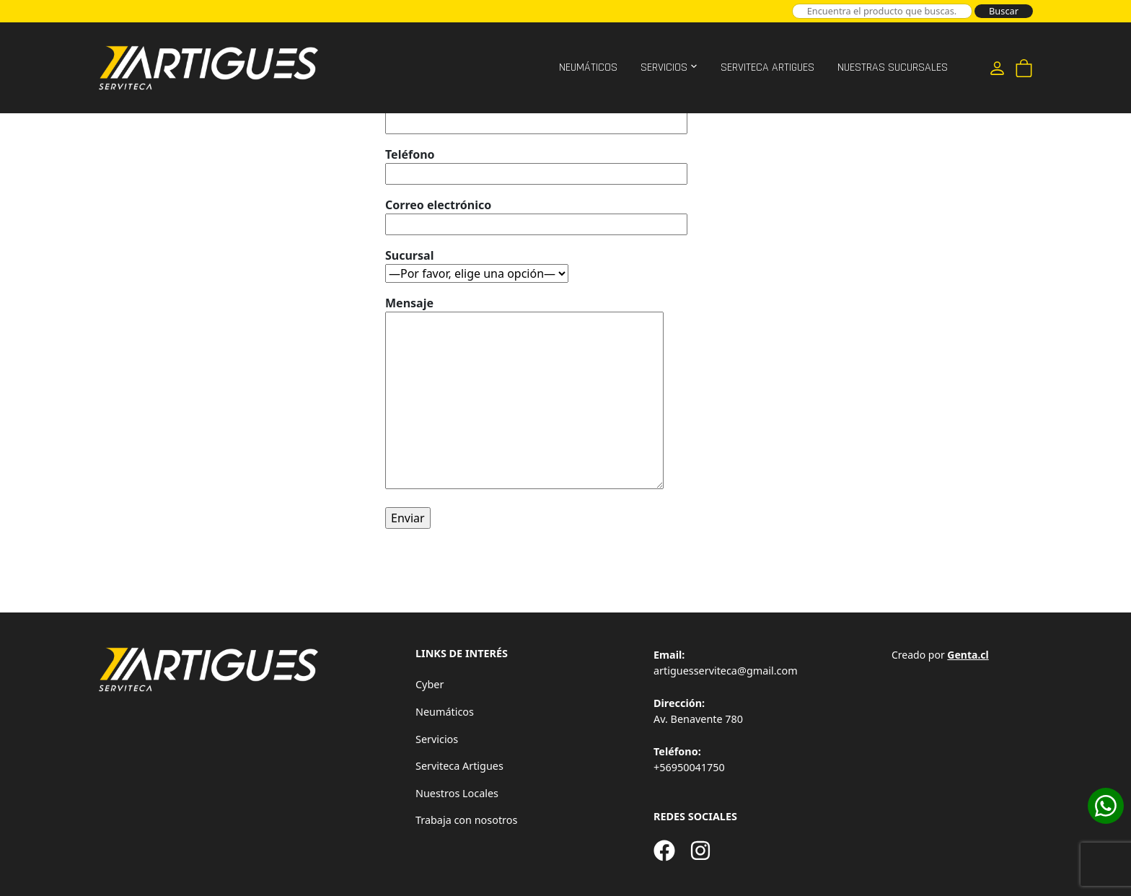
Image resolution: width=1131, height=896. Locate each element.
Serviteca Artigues (767, 67)
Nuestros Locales (456, 793)
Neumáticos (588, 67)
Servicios (436, 739)
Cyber (429, 684)
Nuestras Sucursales (892, 67)
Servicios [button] (664, 67)
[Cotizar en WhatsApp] (1106, 806)
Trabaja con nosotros (466, 820)
